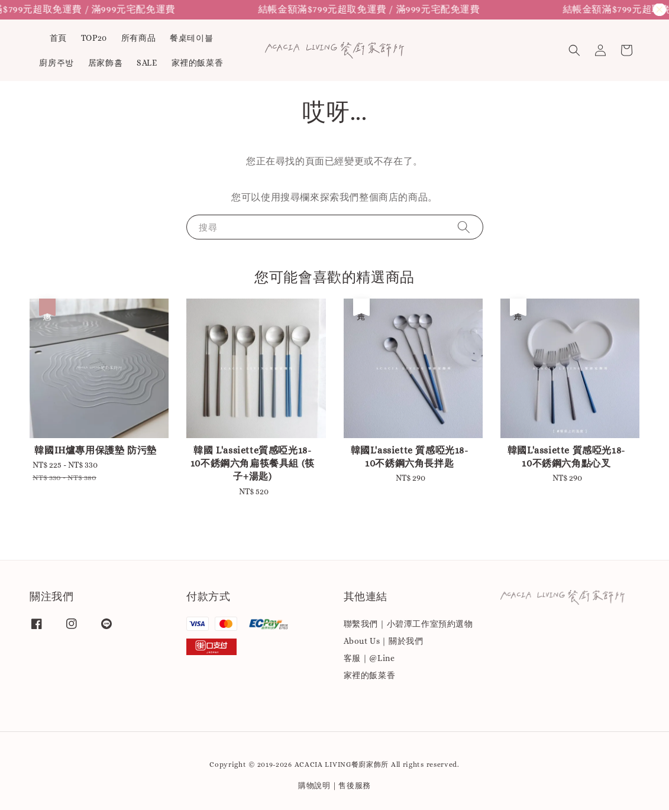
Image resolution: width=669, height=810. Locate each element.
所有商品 (138, 38)
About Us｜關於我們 (384, 641)
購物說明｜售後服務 (334, 785)
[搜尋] (464, 226)
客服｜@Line (369, 658)
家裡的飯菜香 (198, 62)
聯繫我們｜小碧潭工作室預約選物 (408, 623)
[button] (574, 50)
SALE (147, 62)
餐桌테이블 (191, 38)
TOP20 (94, 38)
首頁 (58, 38)
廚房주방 (56, 62)
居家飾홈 (105, 62)
